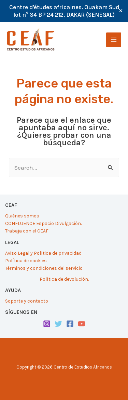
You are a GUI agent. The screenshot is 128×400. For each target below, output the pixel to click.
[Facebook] (70, 324)
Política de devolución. (64, 279)
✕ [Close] (120, 11)
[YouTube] (81, 324)
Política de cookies (26, 261)
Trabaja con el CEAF (26, 231)
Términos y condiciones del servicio (44, 268)
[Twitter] (58, 324)
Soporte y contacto (26, 301)
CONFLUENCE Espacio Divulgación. (43, 223)
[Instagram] (47, 324)
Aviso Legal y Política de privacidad (43, 253)
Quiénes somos (22, 216)
